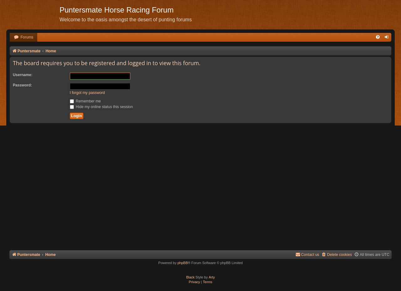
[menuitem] (23, 37)
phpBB (182, 263)
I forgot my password (87, 93)
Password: (22, 85)
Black (190, 277)
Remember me (85, 101)
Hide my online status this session (101, 107)
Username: (23, 75)
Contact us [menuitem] (307, 254)
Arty (212, 277)
